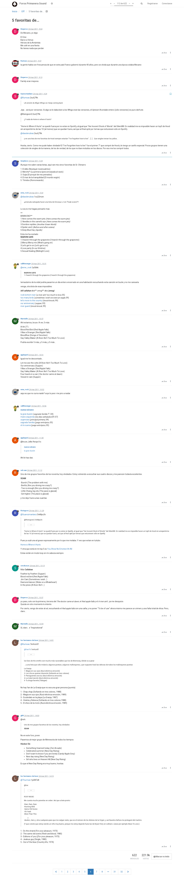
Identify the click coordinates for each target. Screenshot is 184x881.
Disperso (24, 29)
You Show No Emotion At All (59, 549)
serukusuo (25, 566)
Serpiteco (24, 161)
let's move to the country (31, 300)
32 (121, 872)
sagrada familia (27, 422)
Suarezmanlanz (27, 94)
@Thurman (26, 780)
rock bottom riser (28, 295)
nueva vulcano (27, 410)
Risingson (25, 511)
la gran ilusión (27, 414)
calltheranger (26, 264)
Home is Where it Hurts (31, 545)
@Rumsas (25, 98)
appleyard (24, 355)
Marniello (24, 319)
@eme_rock (26, 267)
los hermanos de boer (29, 640)
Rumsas (24, 61)
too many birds (27, 298)
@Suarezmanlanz (29, 514)
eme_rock (25, 193)
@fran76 (27, 649)
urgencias (25, 420)
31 (115, 872)
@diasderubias (27, 133)
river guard (25, 306)
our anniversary (27, 303)
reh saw (24, 470)
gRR (22, 716)
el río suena (26, 425)
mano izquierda (27, 417)
